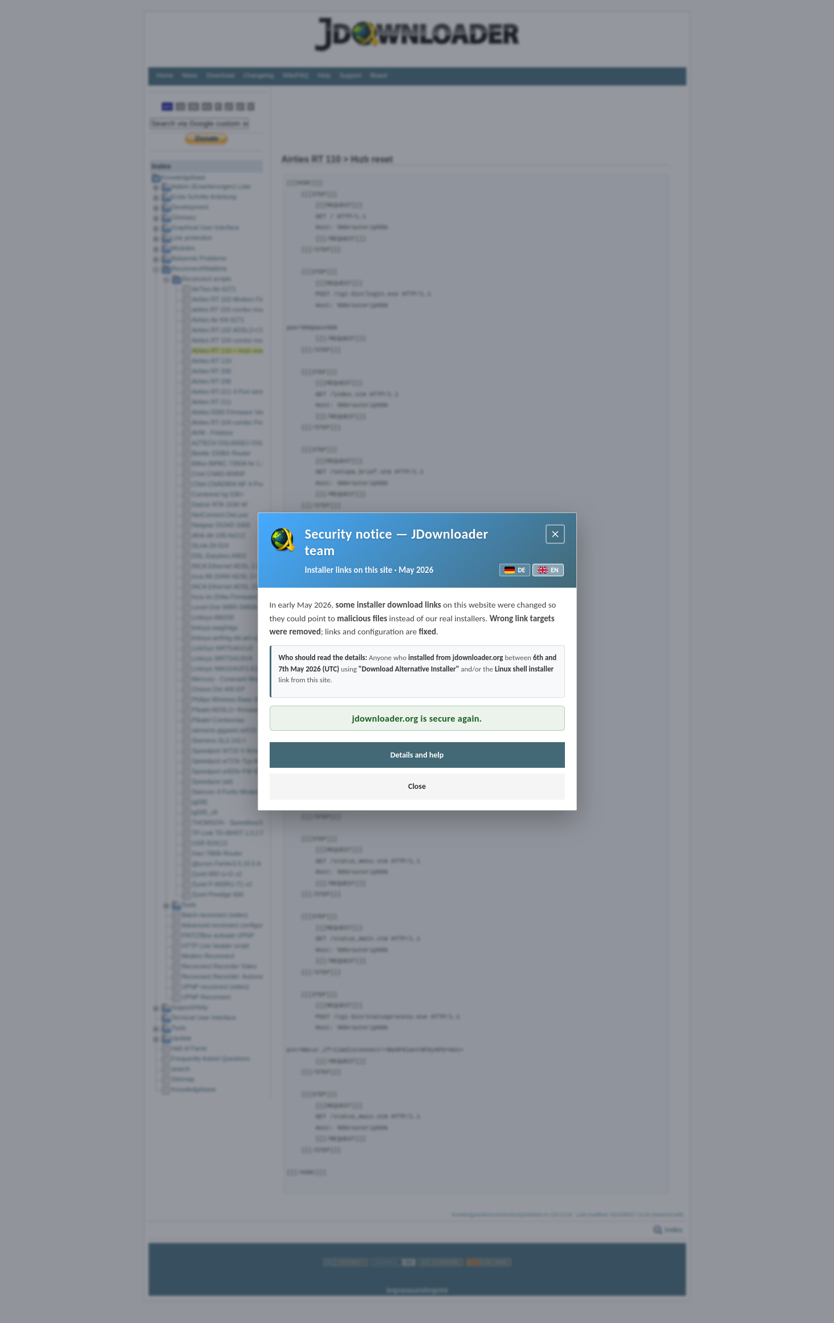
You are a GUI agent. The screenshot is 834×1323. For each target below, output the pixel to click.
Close (417, 786)
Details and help (417, 755)
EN (548, 570)
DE (515, 570)
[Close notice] (555, 534)
